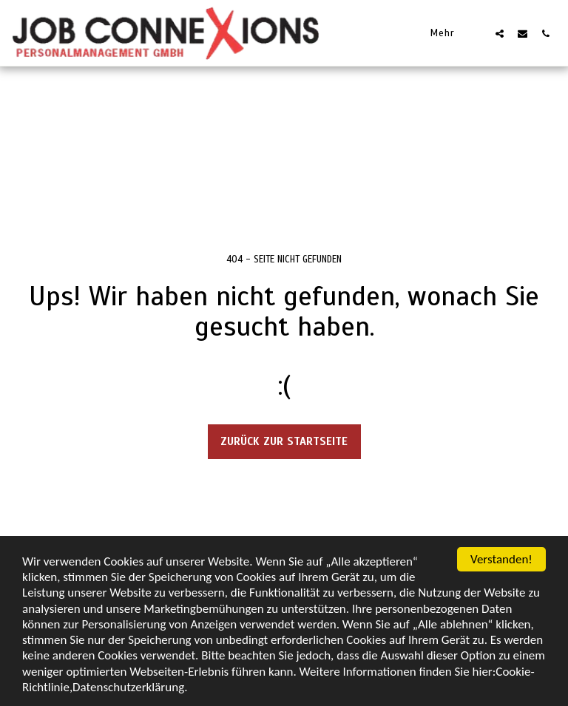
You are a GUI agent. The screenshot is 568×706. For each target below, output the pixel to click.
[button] (499, 33)
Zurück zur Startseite (284, 441)
